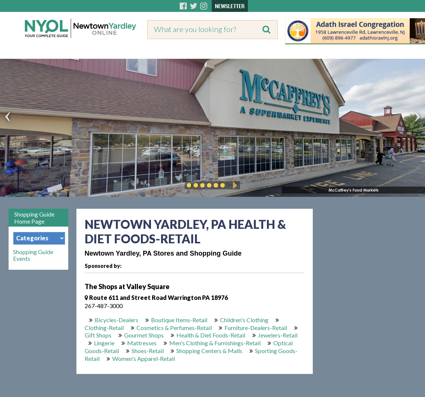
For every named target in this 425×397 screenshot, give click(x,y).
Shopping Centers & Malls (209, 350)
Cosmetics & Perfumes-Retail (174, 327)
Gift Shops (98, 335)
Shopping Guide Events (33, 255)
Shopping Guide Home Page (34, 218)
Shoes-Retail (148, 350)
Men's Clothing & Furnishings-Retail (215, 342)
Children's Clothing (244, 319)
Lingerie (104, 342)
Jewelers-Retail (278, 335)
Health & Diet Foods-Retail (210, 335)
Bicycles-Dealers (116, 319)
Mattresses (142, 342)
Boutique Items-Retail (179, 319)
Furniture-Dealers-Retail (255, 327)
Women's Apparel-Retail (143, 358)
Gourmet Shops (144, 335)
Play (233, 185)
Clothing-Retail (104, 327)
